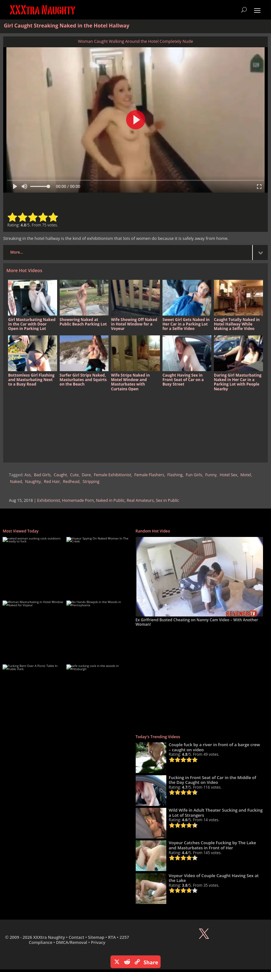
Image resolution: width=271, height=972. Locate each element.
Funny (211, 475)
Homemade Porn (78, 500)
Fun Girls (194, 475)
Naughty (33, 481)
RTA (112, 937)
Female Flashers (149, 475)
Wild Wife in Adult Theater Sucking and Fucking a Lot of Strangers (216, 812)
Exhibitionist (48, 500)
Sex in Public (167, 500)
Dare (86, 475)
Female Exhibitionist (112, 475)
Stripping (91, 481)
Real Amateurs (140, 500)
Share (151, 962)
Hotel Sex (228, 475)
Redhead (71, 481)
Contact (76, 937)
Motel (245, 475)
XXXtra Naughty (49, 937)
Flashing (175, 475)
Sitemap (96, 937)
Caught (60, 475)
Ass (28, 475)
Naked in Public (110, 500)
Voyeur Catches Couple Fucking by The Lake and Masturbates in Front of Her (212, 845)
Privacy (98, 942)
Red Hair (52, 481)
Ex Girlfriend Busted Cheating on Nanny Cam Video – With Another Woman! (197, 622)
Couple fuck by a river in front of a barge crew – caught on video (214, 747)
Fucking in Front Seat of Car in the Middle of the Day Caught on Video (212, 780)
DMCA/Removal (71, 942)
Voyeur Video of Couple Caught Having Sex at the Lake (214, 878)
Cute (74, 475)
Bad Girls (42, 475)
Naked (16, 481)
